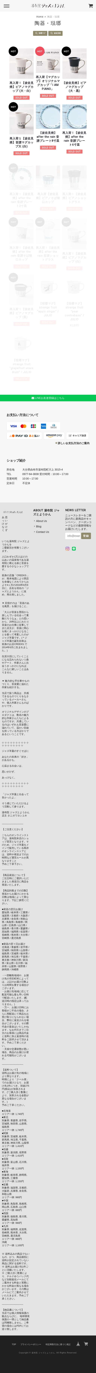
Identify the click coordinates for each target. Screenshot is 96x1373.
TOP (14, 1344)
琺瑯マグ (42, 33)
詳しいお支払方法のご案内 (73, 443)
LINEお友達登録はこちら (48, 397)
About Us (41, 520)
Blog (38, 526)
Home (39, 16)
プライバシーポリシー (30, 1344)
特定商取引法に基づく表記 (58, 1344)
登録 (86, 535)
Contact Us (42, 531)
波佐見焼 (57, 33)
